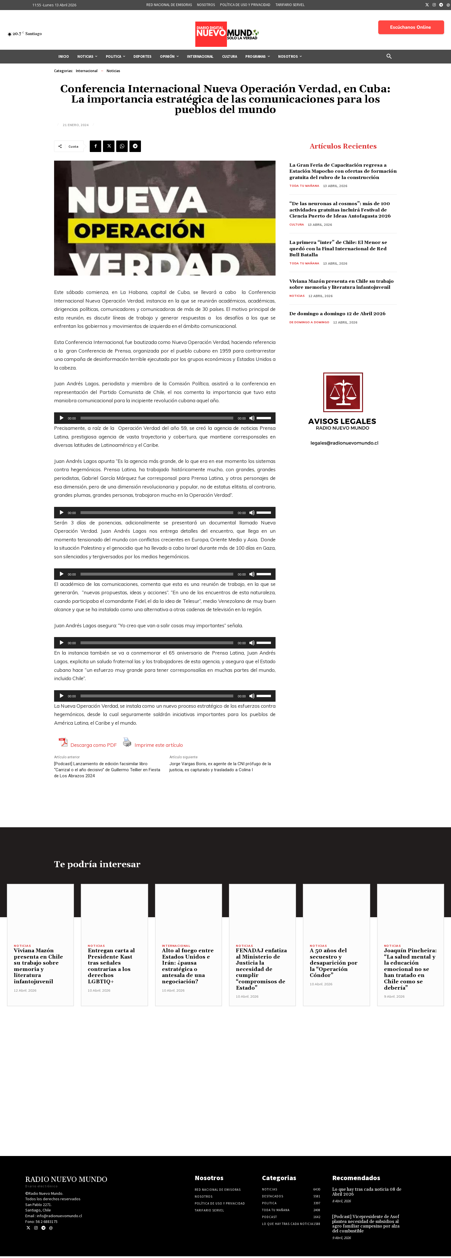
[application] (165, 418)
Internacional (87, 71)
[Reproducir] (61, 418)
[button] (389, 57)
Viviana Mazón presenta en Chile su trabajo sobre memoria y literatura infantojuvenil (338, 301)
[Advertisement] (225, 1048)
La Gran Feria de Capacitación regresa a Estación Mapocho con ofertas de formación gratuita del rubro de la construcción (342, 175)
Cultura (297, 238)
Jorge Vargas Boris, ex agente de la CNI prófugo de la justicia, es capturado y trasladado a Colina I (220, 766)
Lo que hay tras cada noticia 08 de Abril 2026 (366, 1193)
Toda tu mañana (304, 193)
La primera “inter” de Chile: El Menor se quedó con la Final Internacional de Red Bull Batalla (342, 262)
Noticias (113, 71)
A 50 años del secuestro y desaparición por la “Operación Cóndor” (334, 964)
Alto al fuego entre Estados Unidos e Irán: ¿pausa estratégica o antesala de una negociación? (188, 968)
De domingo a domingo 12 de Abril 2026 (337, 337)
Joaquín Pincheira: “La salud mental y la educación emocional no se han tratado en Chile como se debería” (410, 971)
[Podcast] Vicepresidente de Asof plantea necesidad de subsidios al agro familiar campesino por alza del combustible (366, 1226)
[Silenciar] (252, 418)
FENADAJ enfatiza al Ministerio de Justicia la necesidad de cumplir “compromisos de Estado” (261, 971)
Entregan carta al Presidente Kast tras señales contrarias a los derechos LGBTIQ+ (111, 968)
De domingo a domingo (310, 349)
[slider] (157, 418)
